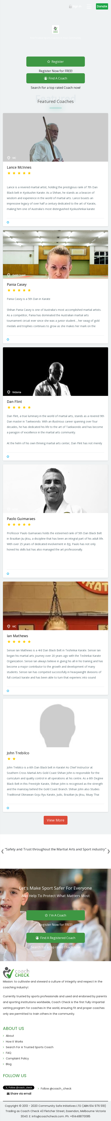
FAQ (8, 1053)
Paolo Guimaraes (21, 518)
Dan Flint (14, 401)
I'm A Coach (55, 914)
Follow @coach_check (56, 1089)
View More (55, 820)
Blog (9, 1064)
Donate (102, 6)
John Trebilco (18, 753)
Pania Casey (17, 284)
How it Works (14, 1041)
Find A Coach (55, 77)
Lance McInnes (19, 167)
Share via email (19, 1094)
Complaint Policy (17, 1058)
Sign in (75, 6)
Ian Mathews (17, 635)
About (10, 1036)
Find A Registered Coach (55, 937)
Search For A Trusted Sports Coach (29, 1047)
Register (55, 61)
